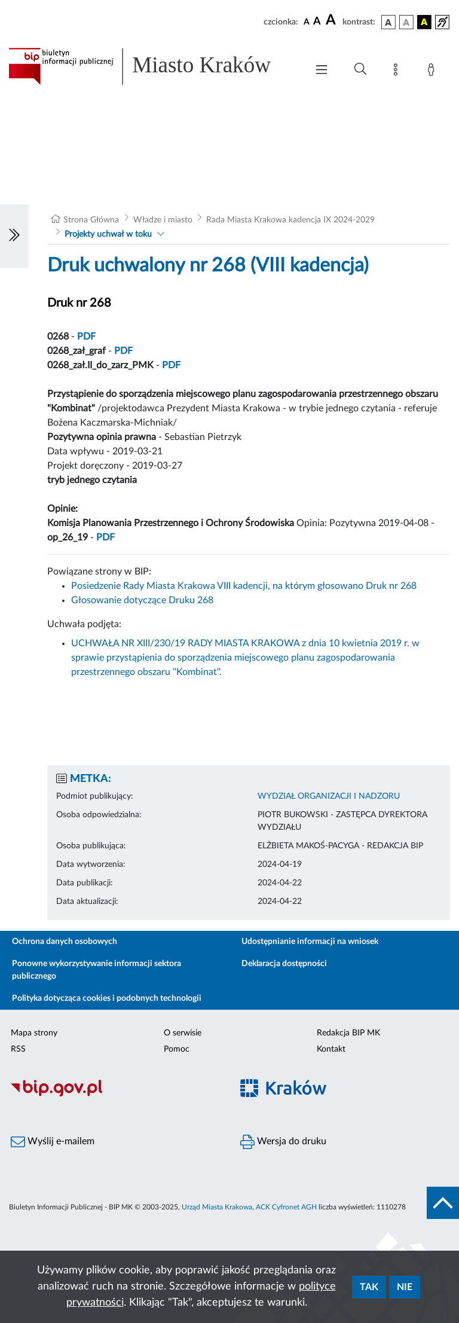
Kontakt (331, 1049)
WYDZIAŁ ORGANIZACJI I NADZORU (329, 796)
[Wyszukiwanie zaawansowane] (360, 69)
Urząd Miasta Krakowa (217, 1207)
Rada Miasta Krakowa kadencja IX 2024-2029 (290, 220)
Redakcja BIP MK (348, 1033)
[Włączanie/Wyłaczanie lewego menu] (14, 236)
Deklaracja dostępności (284, 964)
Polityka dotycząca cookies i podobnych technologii (106, 998)
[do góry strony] (443, 1203)
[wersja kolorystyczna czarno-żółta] (424, 22)
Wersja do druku (283, 1142)
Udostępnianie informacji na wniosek (309, 941)
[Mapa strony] (398, 72)
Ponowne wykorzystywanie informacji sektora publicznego (96, 970)
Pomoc (176, 1049)
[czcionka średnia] (317, 22)
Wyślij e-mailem (52, 1142)
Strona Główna (91, 220)
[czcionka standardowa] (307, 21)
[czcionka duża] (332, 20)
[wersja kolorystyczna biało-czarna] (406, 22)
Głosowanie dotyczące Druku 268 (142, 600)
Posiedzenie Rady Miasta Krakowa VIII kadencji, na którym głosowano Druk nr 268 (244, 586)
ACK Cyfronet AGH (286, 1207)
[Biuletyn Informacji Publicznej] (115, 1095)
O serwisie (182, 1033)
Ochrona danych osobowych (64, 941)
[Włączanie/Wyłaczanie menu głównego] (322, 71)
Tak (369, 1287)
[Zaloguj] (433, 72)
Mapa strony (34, 1033)
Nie (404, 1287)
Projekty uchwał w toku (108, 234)
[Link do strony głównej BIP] (152, 66)
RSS (18, 1049)
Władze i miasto (162, 220)
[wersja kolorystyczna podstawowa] (388, 22)
